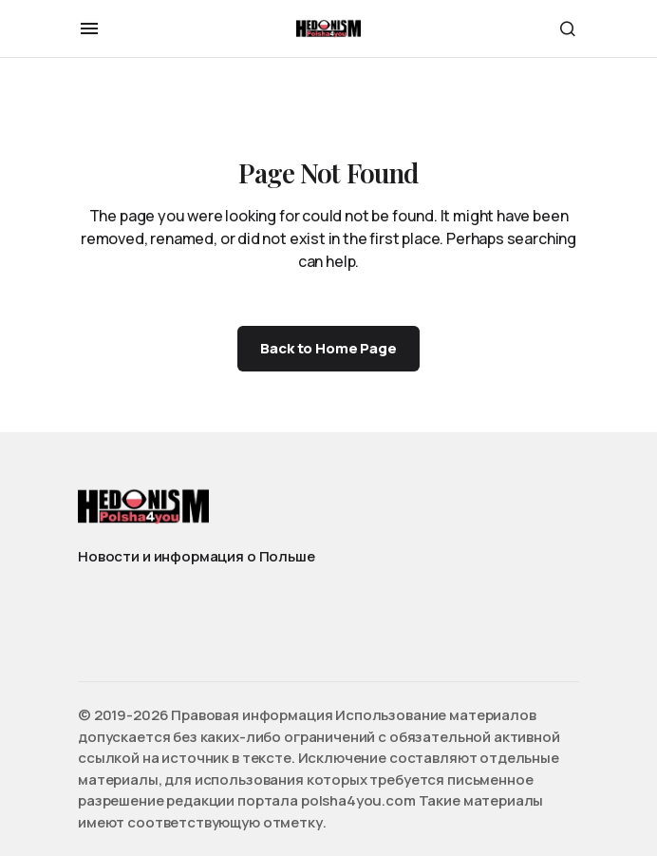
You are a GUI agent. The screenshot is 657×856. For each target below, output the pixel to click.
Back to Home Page (328, 348)
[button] (89, 28)
